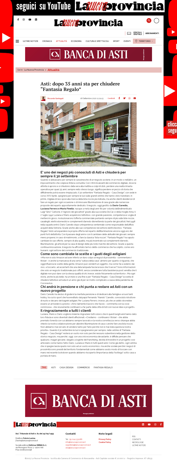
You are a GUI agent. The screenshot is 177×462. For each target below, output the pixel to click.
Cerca (148, 20)
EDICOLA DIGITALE (134, 33)
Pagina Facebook (20, 19)
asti (53, 367)
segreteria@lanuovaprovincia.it (78, 445)
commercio (83, 367)
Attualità (53, 70)
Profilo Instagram (26, 19)
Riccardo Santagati (56, 99)
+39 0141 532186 (75, 439)
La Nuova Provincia (34, 70)
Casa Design (66, 367)
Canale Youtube (32, 19)
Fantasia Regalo (103, 367)
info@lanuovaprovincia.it (75, 442)
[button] (18, 40)
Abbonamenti (152, 33)
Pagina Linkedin (38, 19)
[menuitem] (30, 41)
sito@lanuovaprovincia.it (75, 448)
